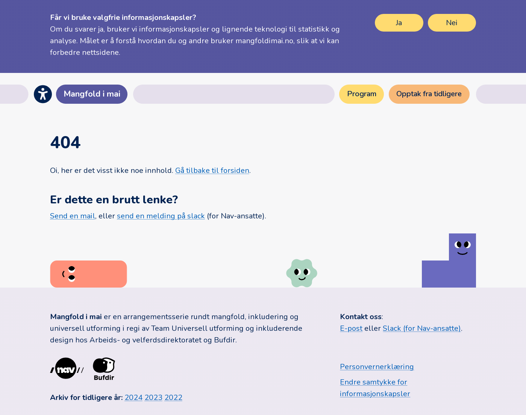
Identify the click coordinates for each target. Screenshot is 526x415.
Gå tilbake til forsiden (212, 170)
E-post (351, 328)
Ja (399, 23)
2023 (153, 397)
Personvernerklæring (377, 367)
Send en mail (72, 216)
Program (361, 94)
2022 (173, 397)
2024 (133, 397)
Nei (452, 23)
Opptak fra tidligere (429, 94)
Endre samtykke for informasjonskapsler (375, 388)
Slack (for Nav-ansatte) (422, 328)
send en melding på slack (161, 216)
